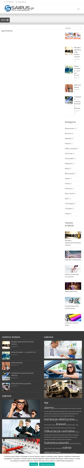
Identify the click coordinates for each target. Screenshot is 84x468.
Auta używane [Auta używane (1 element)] (72, 408)
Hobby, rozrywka (70, 148)
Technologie (69, 203)
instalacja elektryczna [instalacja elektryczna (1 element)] (68, 416)
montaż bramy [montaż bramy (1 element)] (71, 428)
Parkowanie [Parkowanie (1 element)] (62, 435)
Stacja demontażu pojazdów (21, 383)
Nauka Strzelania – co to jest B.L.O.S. (77, 70)
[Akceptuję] (81, 461)
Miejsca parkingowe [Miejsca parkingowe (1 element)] (55, 428)
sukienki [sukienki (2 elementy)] (63, 443)
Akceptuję (33, 464)
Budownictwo (69, 128)
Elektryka (68, 138)
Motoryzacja (69, 173)
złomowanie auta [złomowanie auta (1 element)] (65, 453)
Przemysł (68, 188)
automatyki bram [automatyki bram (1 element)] (63, 411)
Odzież (67, 178)
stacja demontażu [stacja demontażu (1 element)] (66, 439)
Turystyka (68, 208)
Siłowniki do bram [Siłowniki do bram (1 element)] (69, 437)
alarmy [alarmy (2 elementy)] (49, 408)
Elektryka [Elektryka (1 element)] (72, 413)
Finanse (67, 143)
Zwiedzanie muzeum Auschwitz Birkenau (77, 102)
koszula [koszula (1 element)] (54, 425)
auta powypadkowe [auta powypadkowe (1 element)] (64, 408)
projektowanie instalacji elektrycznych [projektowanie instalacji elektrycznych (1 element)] (54, 437)
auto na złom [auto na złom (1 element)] (71, 411)
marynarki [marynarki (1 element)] (46, 428)
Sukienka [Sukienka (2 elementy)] (50, 443)
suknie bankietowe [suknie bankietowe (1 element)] (57, 448)
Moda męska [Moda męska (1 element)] (64, 428)
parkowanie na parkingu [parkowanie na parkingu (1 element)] (72, 435)
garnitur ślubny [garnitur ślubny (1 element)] (58, 416)
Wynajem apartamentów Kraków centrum (77, 52)
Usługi (67, 213)
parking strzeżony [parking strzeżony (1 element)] (54, 435)
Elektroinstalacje (77, 86)
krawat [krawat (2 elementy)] (61, 424)
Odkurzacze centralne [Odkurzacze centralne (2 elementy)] (59, 431)
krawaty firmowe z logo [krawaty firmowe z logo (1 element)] (72, 425)
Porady (67, 183)
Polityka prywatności (47, 464)
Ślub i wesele (69, 193)
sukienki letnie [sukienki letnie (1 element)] (73, 443)
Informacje (69, 153)
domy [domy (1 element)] (59, 413)
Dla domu (68, 133)
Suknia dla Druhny (71, 291)
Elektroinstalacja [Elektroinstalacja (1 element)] (65, 413)
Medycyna (68, 163)
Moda (67, 168)
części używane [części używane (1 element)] (53, 413)
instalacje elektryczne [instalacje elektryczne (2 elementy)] (59, 419)
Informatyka (69, 158)
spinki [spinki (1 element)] (75, 437)
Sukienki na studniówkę (73, 260)
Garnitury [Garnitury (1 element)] (51, 416)
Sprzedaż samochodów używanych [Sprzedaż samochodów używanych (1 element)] (53, 439)
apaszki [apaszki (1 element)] (56, 408)
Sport (67, 198)
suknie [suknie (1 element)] (50, 448)
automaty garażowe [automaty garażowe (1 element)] (54, 411)
